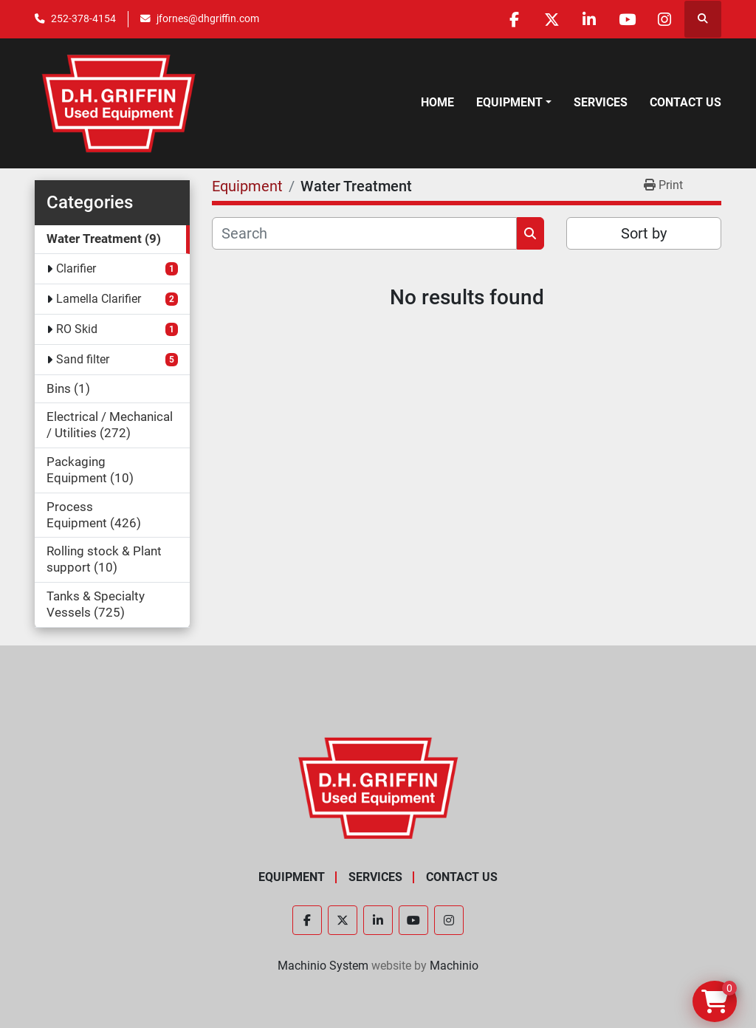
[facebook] (513, 19)
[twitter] (551, 19)
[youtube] (626, 19)
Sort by (644, 233)
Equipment (509, 102)
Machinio (454, 966)
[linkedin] (589, 19)
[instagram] (664, 19)
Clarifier (76, 268)
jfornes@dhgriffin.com (208, 18)
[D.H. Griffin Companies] (378, 787)
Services (601, 102)
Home (437, 102)
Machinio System (323, 966)
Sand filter (82, 359)
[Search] (364, 233)
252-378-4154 (83, 18)
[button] (513, 103)
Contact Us (685, 102)
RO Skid (76, 329)
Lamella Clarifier (98, 299)
